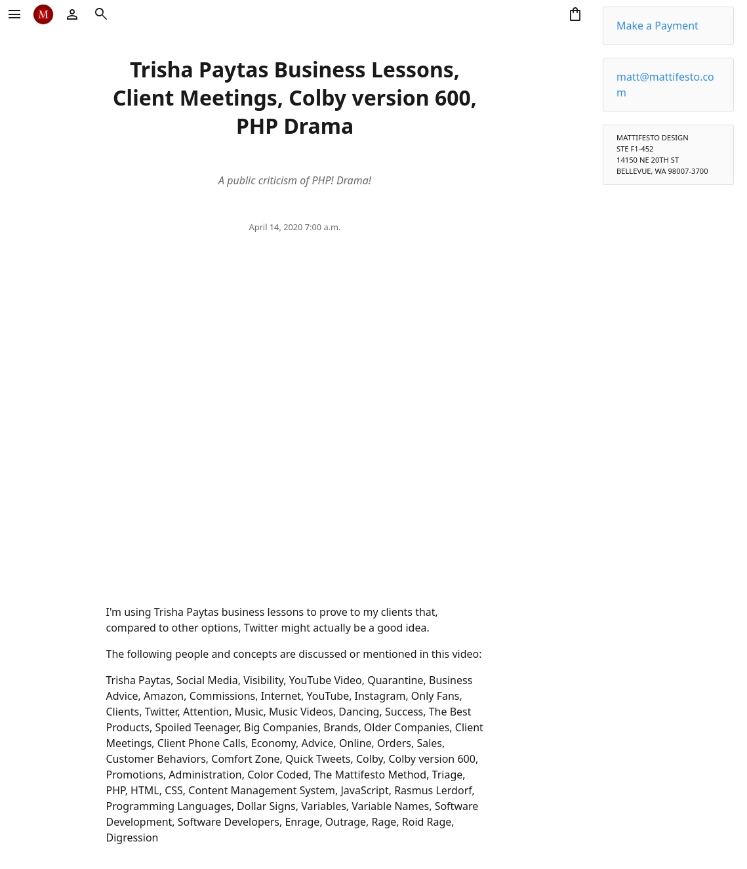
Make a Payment (657, 25)
